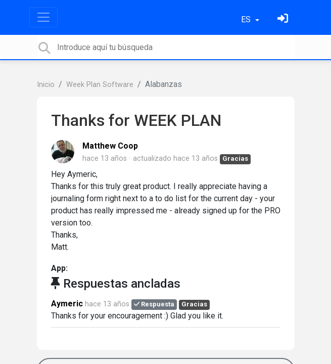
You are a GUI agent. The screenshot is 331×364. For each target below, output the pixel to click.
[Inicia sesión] (284, 19)
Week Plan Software (99, 84)
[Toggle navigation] (43, 17)
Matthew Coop (110, 146)
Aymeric (67, 303)
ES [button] (247, 19)
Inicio (46, 84)
